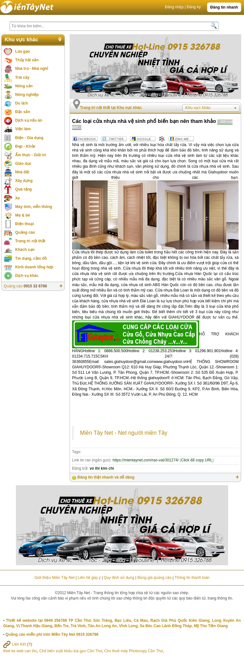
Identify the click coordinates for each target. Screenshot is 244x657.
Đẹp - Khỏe (25, 146)
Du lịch (21, 103)
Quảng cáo (25, 232)
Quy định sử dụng (119, 577)
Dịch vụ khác (26, 275)
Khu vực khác (21, 39)
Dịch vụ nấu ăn (28, 120)
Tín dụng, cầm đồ (31, 258)
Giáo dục (23, 163)
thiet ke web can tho (20, 651)
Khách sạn (25, 249)
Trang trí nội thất (30, 241)
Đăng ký (194, 7)
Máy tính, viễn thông (33, 206)
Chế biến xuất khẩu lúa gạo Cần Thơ (70, 651)
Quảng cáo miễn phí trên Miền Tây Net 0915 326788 (51, 634)
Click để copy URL (197, 460)
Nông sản (24, 86)
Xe (17, 198)
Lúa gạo (22, 51)
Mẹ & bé (22, 215)
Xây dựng (24, 180)
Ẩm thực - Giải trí (30, 155)
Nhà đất (22, 172)
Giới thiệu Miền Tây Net (54, 577)
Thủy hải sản (27, 60)
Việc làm (23, 129)
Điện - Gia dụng (29, 138)
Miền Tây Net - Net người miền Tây (123, 433)
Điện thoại (24, 224)
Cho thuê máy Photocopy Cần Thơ (133, 651)
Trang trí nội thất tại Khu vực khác (111, 107)
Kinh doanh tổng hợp (34, 267)
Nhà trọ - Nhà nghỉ (31, 68)
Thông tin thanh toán (191, 577)
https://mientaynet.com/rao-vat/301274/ (145, 460)
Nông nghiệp (27, 94)
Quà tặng (23, 189)
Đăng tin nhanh (224, 7)
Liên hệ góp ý (89, 577)
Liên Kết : (18, 644)
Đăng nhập (174, 7)
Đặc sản (22, 112)
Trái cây (22, 77)
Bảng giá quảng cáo (154, 577)
